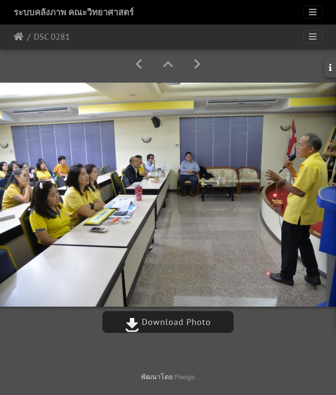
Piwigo (185, 376)
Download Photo (168, 322)
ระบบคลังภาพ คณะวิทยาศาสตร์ (74, 12)
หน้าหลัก (19, 36)
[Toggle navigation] (312, 12)
